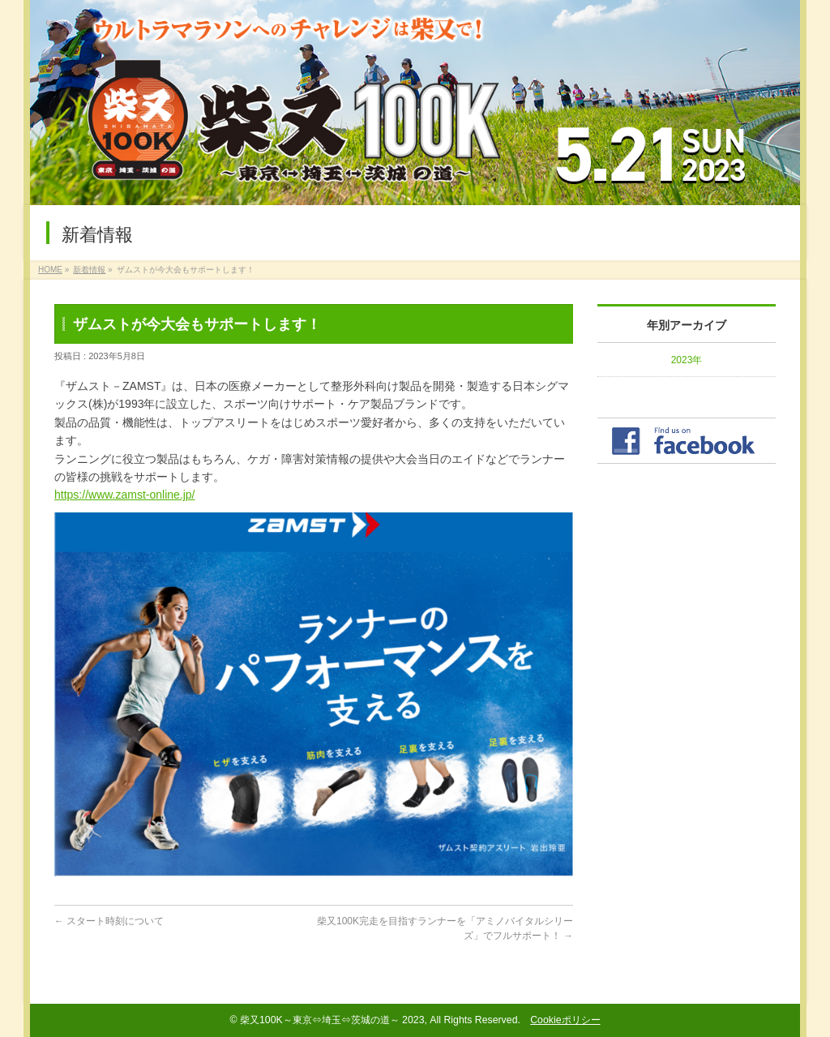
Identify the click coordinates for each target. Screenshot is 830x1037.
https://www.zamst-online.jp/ (124, 494)
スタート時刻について (109, 921)
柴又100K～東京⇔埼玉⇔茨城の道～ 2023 (332, 1020)
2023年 (687, 360)
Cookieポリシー (565, 1020)
